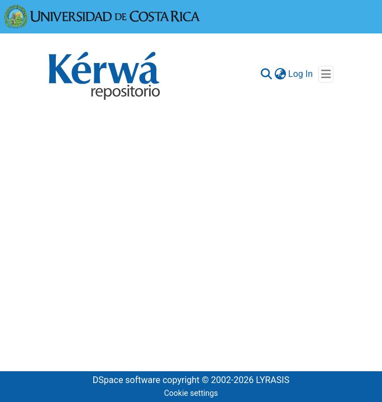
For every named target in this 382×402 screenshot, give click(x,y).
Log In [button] (301, 74)
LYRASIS (272, 380)
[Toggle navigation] (325, 74)
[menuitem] (280, 74)
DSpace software (126, 380)
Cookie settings (191, 393)
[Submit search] (266, 74)
